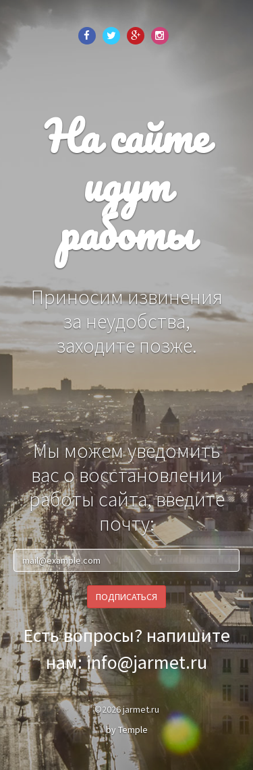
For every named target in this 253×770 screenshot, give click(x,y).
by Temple (127, 729)
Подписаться (126, 597)
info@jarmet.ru (146, 662)
